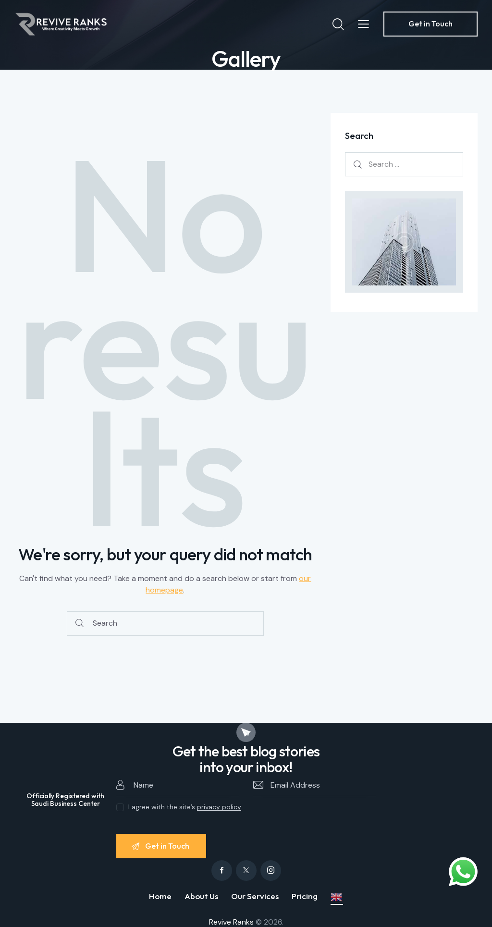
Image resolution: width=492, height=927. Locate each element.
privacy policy (219, 807)
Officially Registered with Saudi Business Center (65, 800)
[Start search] (79, 623)
